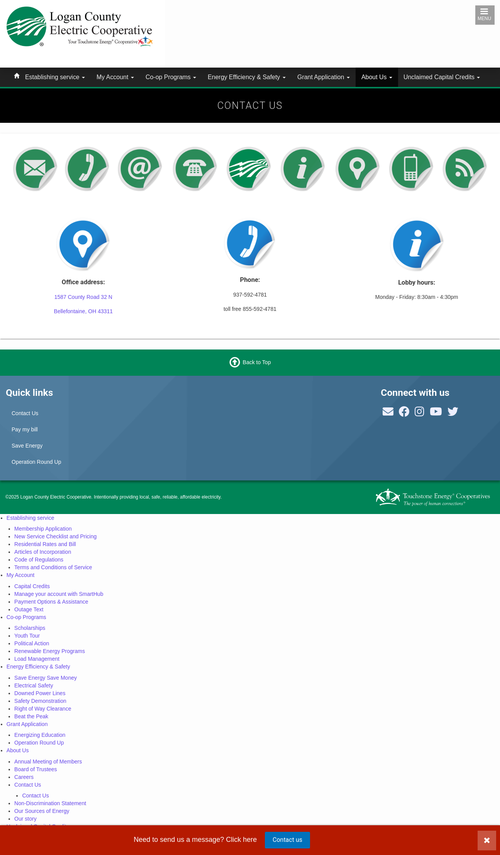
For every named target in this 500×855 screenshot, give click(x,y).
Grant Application (323, 77)
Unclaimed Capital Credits (441, 77)
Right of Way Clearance (42, 709)
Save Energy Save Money (45, 678)
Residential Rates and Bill (45, 544)
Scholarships (29, 628)
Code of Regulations (38, 559)
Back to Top (257, 362)
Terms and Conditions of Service (53, 567)
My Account (115, 77)
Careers (24, 777)
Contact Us (25, 413)
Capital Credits (32, 586)
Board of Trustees (35, 769)
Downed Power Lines (39, 693)
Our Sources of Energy (41, 811)
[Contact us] (388, 414)
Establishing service (55, 77)
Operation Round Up (36, 462)
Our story (25, 819)
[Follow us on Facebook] (404, 414)
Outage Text (28, 609)
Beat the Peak (31, 716)
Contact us (287, 839)
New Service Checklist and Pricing (55, 536)
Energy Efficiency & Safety (247, 77)
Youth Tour (27, 636)
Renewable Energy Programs (49, 651)
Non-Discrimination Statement (50, 803)
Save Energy (27, 446)
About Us (376, 77)
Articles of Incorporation (42, 552)
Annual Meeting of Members (48, 761)
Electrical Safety (33, 685)
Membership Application (43, 529)
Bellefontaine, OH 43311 (83, 311)
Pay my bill (25, 429)
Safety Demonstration (40, 701)
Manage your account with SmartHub (58, 594)
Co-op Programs (171, 77)
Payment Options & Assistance (51, 602)
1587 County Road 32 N (83, 297)
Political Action (31, 643)
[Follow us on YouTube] (436, 414)
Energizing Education (39, 735)
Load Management (36, 659)
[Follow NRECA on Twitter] (452, 414)
